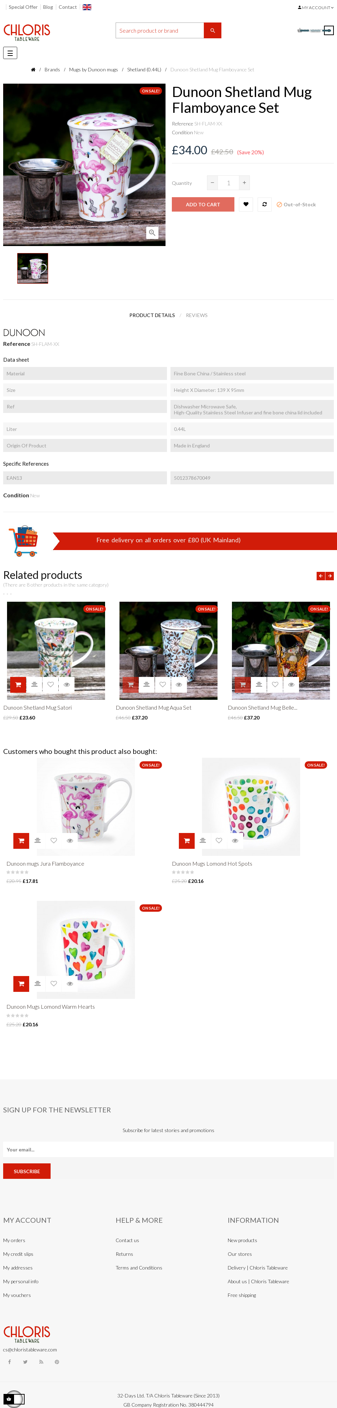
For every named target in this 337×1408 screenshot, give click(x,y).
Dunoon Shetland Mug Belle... (262, 707)
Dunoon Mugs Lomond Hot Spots (212, 863)
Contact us (127, 1240)
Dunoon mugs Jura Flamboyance (45, 863)
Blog (48, 7)
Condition (182, 132)
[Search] (169, 30)
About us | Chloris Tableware (258, 1281)
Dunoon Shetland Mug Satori (37, 707)
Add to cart (203, 204)
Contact (68, 7)
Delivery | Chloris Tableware (258, 1268)
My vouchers (17, 1295)
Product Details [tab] (152, 315)
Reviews (197, 315)
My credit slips (18, 1254)
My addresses (18, 1268)
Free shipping (242, 1295)
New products (242, 1240)
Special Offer (23, 7)
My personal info (21, 1281)
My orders (14, 1240)
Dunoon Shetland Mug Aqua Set (154, 707)
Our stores (240, 1254)
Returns (124, 1254)
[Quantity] (228, 183)
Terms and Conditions (139, 1268)
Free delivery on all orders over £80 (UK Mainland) (168, 540)
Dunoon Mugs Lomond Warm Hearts (50, 1006)
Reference (182, 124)
